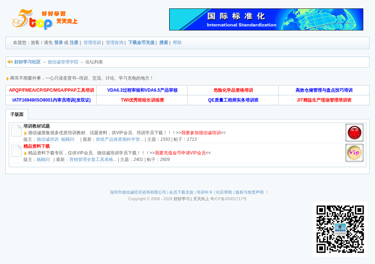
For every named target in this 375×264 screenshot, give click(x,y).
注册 (74, 42)
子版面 (16, 114)
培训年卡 (205, 192)
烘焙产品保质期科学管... (120, 139)
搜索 (163, 42)
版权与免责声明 (249, 192)
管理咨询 (114, 42)
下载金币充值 (141, 42)
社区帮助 (224, 192)
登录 (58, 42)
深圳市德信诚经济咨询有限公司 (138, 192)
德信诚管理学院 (63, 62)
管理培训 (92, 42)
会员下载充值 (181, 192)
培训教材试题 (36, 126)
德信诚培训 (48, 139)
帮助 (177, 42)
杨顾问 (67, 139)
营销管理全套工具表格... (93, 159)
